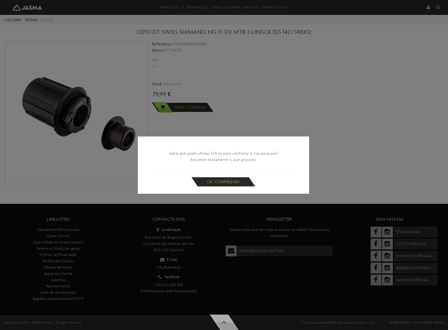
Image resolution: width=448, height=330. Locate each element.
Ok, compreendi (223, 181)
